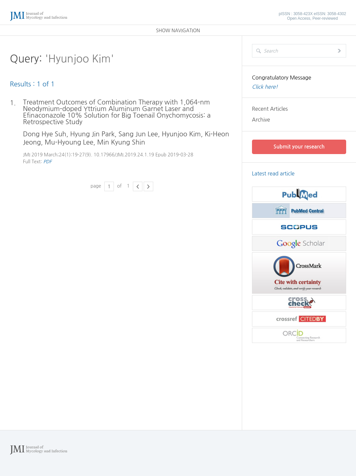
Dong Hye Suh (44, 134)
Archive (261, 119)
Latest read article (273, 173)
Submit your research (299, 146)
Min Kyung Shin (121, 142)
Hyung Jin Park (92, 134)
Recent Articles (270, 108)
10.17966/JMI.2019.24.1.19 (124, 154)
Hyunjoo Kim (181, 134)
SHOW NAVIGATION (178, 30)
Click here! (265, 86)
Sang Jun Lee (138, 134)
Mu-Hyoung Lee (69, 142)
